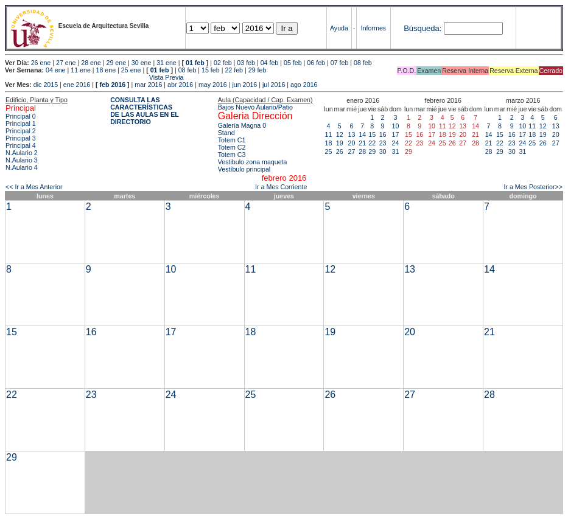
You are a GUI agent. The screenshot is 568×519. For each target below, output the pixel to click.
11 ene (81, 70)
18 (328, 143)
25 (328, 151)
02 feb (223, 62)
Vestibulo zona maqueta (252, 161)
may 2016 (212, 84)
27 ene (66, 62)
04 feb (270, 62)
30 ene (141, 62)
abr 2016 (180, 84)
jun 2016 (244, 84)
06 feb (316, 62)
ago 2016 (303, 84)
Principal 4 (20, 145)
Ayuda (339, 28)
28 (362, 151)
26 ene (41, 62)
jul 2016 (273, 84)
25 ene (131, 70)
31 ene (166, 62)
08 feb (363, 62)
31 (395, 151)
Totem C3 (232, 154)
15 (372, 134)
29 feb (257, 70)
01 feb (195, 62)
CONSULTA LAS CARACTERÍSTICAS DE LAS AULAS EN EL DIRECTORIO (144, 110)
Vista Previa (94, 77)
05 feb (293, 62)
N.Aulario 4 (21, 167)
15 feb (211, 70)
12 (339, 134)
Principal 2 (20, 130)
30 (383, 151)
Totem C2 (232, 147)
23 (383, 143)
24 (395, 143)
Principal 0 (20, 116)
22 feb (234, 70)
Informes (373, 28)
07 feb (340, 62)
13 (352, 134)
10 (395, 126)
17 (395, 134)
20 (352, 143)
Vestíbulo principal (244, 169)
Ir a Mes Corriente (281, 186)
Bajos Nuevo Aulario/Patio (255, 107)
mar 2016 (148, 84)
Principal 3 (20, 138)
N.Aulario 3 (21, 160)
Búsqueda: (422, 28)
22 (372, 143)
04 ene (56, 70)
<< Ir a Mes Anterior (34, 186)
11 (328, 134)
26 (339, 151)
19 (339, 143)
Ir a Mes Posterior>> (533, 186)
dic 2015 (45, 84)
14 (362, 134)
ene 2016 (76, 84)
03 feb (246, 62)
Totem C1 (232, 140)
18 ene (106, 70)
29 (372, 151)
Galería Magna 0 (242, 125)
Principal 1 (20, 123)
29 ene (117, 62)
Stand (226, 132)
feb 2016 (112, 84)
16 (383, 134)
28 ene (91, 62)
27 (352, 151)
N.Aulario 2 (21, 152)
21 (362, 143)
